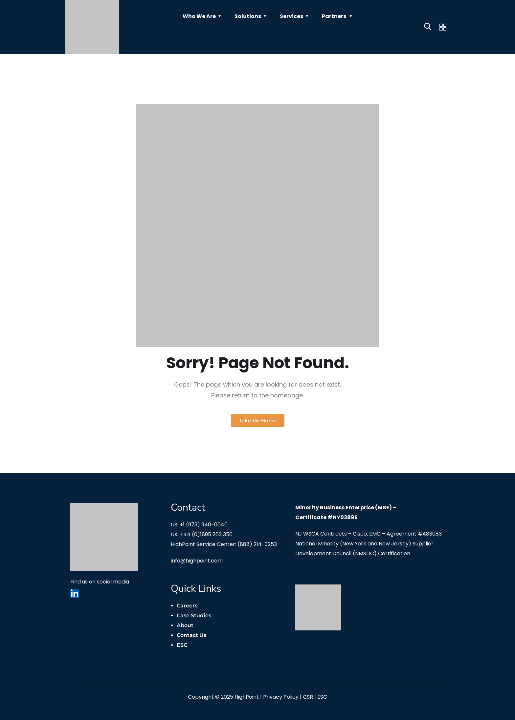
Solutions (248, 16)
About (185, 625)
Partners (334, 16)
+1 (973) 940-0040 (204, 524)
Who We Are (199, 16)
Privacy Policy (281, 697)
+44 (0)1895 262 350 (206, 534)
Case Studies (194, 615)
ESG (182, 645)
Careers (187, 606)
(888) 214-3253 (257, 544)
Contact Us (191, 635)
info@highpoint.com (197, 560)
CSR (308, 697)
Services (291, 16)
